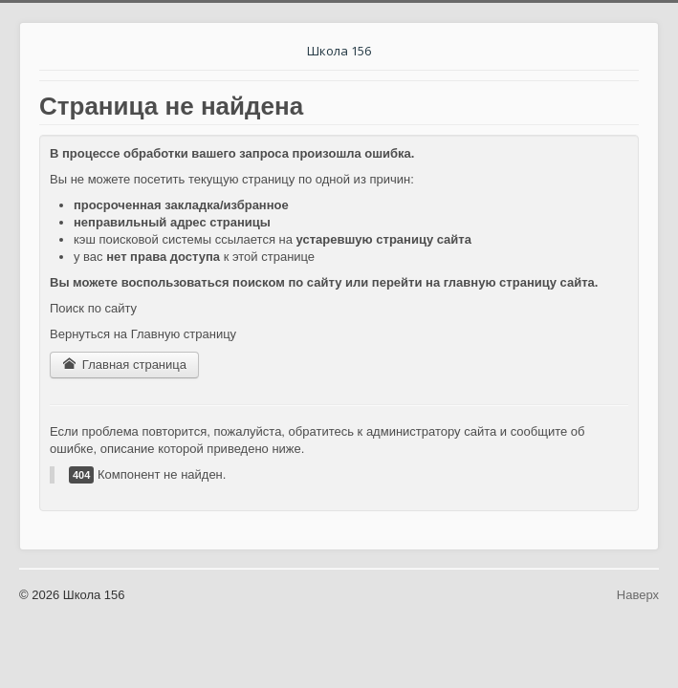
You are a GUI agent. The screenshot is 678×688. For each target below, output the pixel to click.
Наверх (638, 595)
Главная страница (124, 364)
